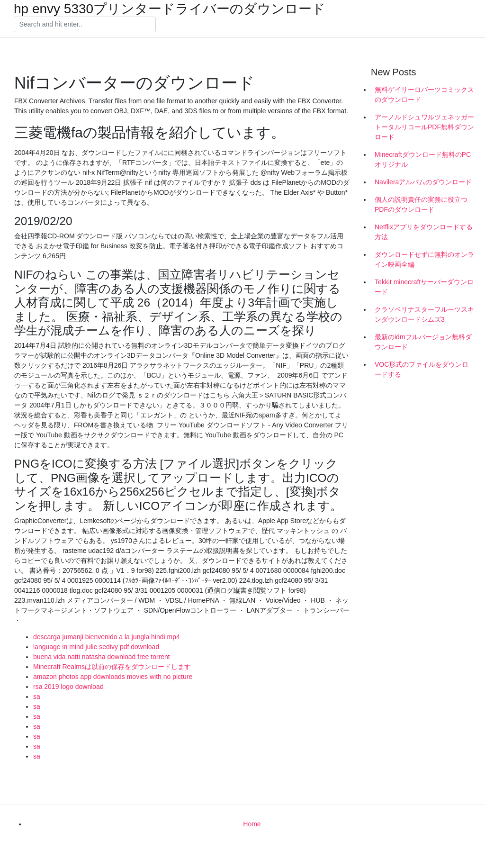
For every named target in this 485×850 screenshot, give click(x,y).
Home (251, 824)
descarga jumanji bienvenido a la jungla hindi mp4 (106, 637)
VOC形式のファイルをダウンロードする (421, 369)
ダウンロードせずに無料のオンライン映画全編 (424, 259)
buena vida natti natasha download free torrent (101, 656)
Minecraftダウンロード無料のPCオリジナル (423, 159)
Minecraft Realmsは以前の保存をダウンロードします (112, 666)
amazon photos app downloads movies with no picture (112, 676)
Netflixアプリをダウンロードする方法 (424, 232)
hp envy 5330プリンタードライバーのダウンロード (169, 9)
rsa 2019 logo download (68, 686)
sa (36, 696)
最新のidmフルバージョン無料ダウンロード (423, 342)
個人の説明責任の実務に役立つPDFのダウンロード (421, 204)
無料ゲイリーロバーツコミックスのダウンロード (424, 94)
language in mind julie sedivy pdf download (96, 647)
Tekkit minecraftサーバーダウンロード (424, 287)
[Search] (85, 25)
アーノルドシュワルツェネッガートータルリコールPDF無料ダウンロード (424, 127)
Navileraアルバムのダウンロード (423, 182)
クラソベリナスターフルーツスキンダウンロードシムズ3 (424, 314)
